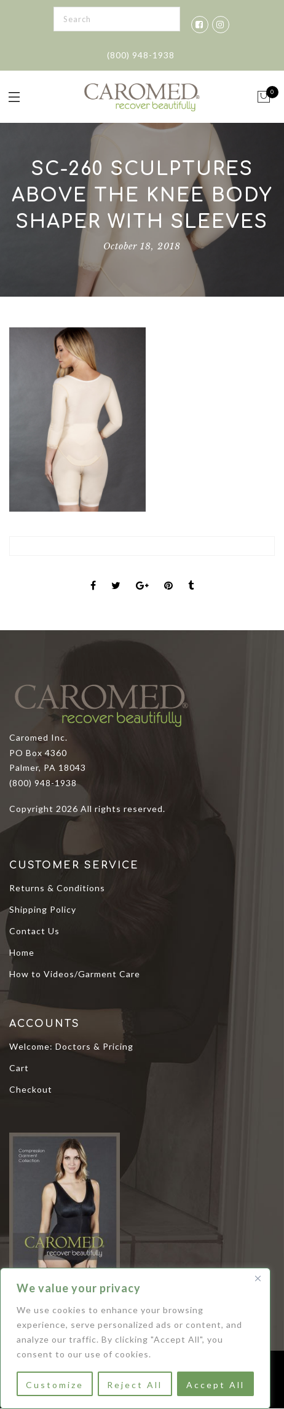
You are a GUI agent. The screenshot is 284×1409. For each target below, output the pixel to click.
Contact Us (34, 931)
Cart (19, 1068)
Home (21, 952)
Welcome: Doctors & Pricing (71, 1046)
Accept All (215, 1385)
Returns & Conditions (57, 888)
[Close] (257, 1278)
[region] (135, 1338)
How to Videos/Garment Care (74, 974)
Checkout (30, 1089)
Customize (55, 1385)
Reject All (134, 1385)
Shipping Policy (42, 909)
